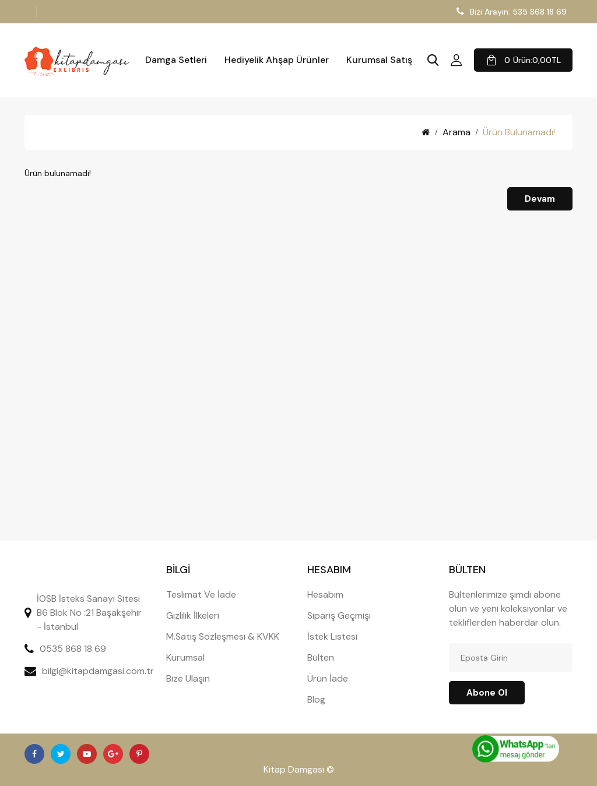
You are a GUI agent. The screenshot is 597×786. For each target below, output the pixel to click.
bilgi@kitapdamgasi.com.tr (98, 671)
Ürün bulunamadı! (519, 132)
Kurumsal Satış (379, 60)
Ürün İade (327, 678)
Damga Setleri (176, 60)
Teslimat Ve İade (201, 594)
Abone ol (486, 693)
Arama (456, 132)
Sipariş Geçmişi (339, 615)
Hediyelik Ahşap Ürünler (276, 60)
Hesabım (325, 594)
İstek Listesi (332, 636)
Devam (540, 199)
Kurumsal (185, 657)
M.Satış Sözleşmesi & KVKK (222, 636)
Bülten (320, 657)
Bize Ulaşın (188, 678)
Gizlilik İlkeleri (192, 615)
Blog (316, 699)
